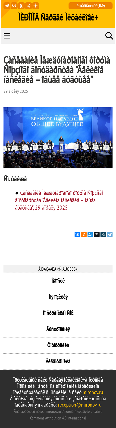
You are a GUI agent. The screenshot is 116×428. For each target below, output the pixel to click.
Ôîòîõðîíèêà (58, 345)
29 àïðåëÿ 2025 (15, 91)
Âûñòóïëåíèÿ (58, 329)
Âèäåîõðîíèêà (58, 361)
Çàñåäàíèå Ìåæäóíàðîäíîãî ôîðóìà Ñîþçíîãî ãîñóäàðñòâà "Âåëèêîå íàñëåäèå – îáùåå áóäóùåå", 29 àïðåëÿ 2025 (59, 200)
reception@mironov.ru (79, 404)
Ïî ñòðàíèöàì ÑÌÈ (58, 313)
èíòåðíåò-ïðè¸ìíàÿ (90, 6)
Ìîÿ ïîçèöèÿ (58, 296)
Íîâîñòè (58, 280)
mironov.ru (93, 392)
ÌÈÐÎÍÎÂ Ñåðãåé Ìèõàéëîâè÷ (58, 17)
